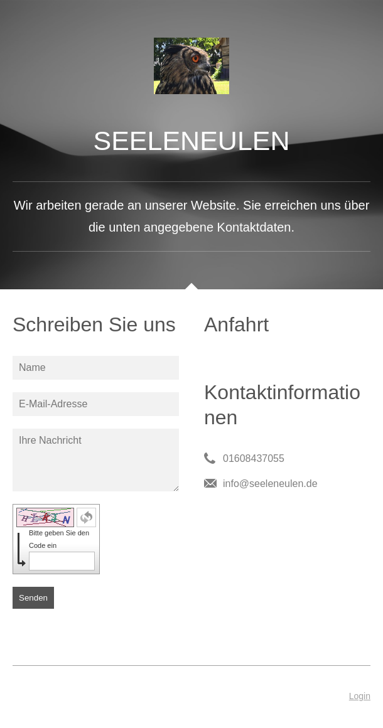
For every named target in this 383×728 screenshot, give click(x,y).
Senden (33, 597)
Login (359, 696)
